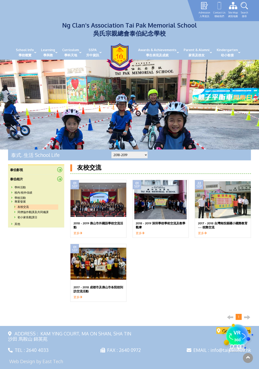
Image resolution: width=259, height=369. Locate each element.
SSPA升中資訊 (92, 52)
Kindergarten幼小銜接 (227, 52)
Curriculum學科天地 (70, 52)
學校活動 (18, 197)
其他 (15, 224)
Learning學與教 (48, 52)
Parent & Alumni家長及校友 (196, 52)
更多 (78, 233)
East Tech (52, 361)
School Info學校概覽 (25, 52)
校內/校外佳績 (21, 192)
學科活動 (18, 187)
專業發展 (18, 201)
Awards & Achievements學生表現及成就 (157, 52)
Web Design (22, 361)
